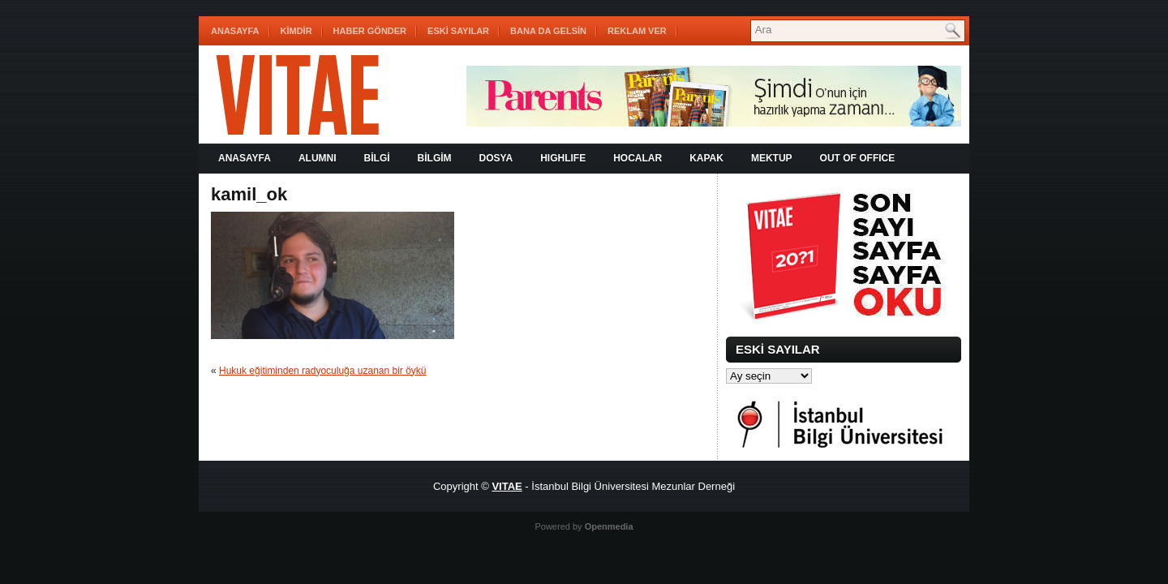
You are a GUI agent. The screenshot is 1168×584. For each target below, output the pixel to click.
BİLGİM (435, 158)
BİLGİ (377, 158)
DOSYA (496, 158)
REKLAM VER (637, 31)
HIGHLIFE (563, 158)
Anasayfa (235, 31)
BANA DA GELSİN (548, 31)
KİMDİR (296, 31)
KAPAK (706, 158)
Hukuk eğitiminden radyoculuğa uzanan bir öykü (323, 370)
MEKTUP (771, 158)
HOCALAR (637, 158)
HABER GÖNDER (369, 31)
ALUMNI (317, 158)
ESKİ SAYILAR (458, 31)
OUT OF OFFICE (857, 158)
